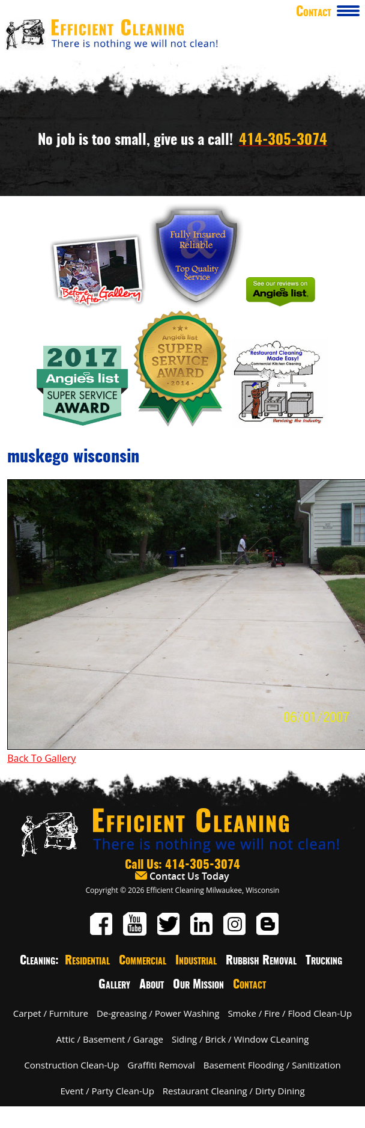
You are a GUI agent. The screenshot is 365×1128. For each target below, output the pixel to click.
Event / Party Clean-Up (107, 1091)
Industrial (196, 961)
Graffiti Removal (161, 1065)
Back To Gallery (41, 758)
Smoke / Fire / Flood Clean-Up (290, 1013)
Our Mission (198, 985)
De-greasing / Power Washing (158, 1013)
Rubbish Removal (261, 961)
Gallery (114, 985)
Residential (87, 961)
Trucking (324, 961)
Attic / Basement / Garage (109, 1039)
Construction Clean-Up (71, 1065)
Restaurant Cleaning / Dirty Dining (234, 1091)
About (151, 985)
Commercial (142, 961)
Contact (249, 985)
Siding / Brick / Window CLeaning (240, 1039)
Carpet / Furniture (50, 1013)
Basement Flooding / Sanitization (272, 1065)
